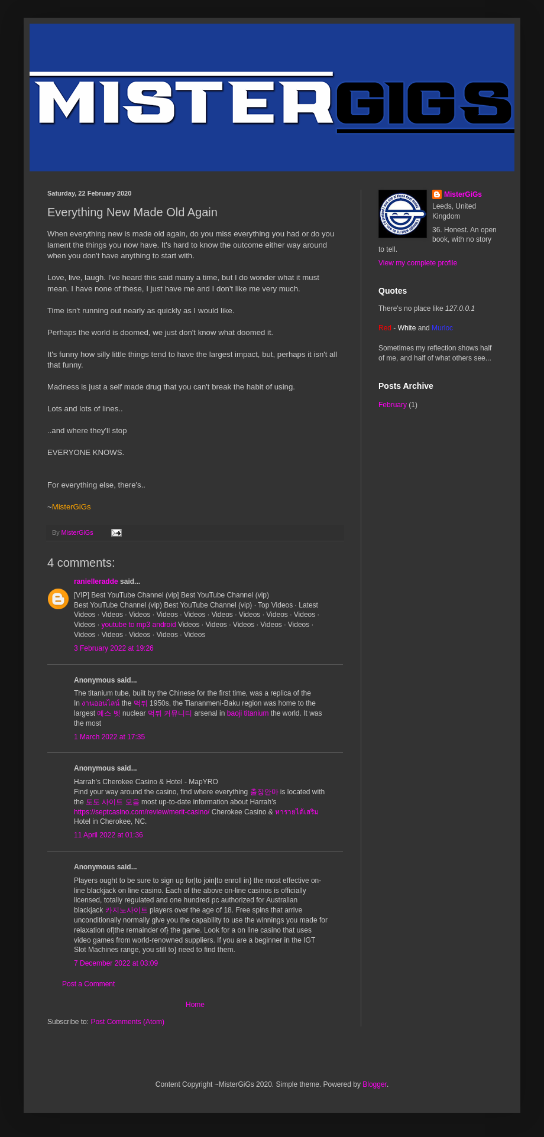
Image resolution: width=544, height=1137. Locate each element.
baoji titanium (248, 713)
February (392, 405)
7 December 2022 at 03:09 (116, 963)
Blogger (374, 1084)
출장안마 (264, 792)
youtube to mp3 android (138, 625)
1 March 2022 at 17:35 (109, 737)
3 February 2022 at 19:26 (114, 648)
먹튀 (141, 703)
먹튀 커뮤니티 (170, 713)
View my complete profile (417, 263)
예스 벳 (108, 713)
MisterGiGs (463, 194)
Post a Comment (88, 984)
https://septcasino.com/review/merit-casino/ (141, 812)
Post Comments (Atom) (127, 1022)
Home (195, 1004)
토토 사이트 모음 (113, 802)
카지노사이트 (126, 910)
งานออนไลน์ (100, 703)
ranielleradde (96, 581)
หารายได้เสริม (297, 812)
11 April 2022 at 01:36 (108, 835)
